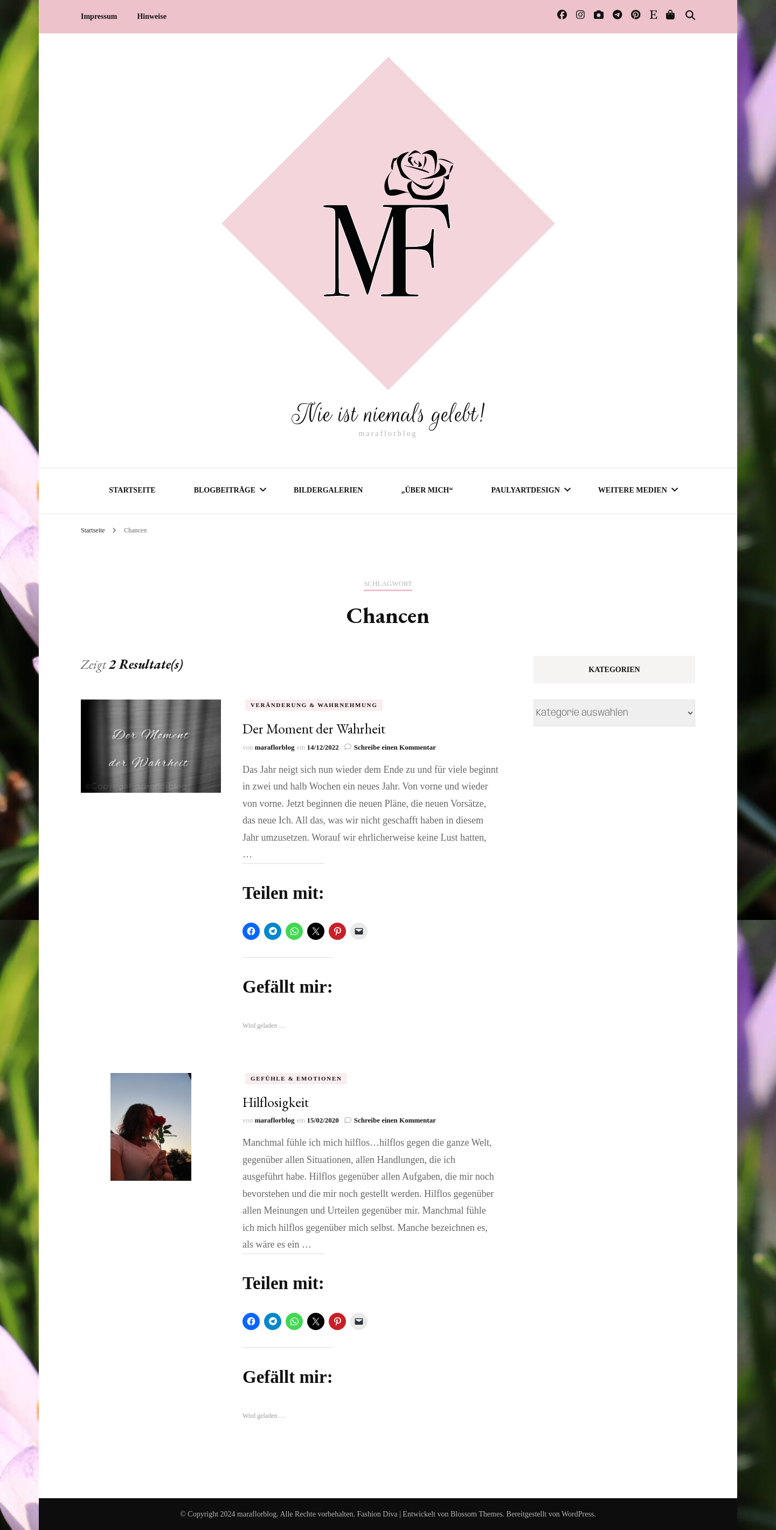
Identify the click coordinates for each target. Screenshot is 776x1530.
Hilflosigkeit (275, 1101)
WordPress (578, 1514)
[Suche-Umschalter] (690, 15)
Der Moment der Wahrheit (313, 728)
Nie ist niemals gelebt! (388, 413)
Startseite (132, 490)
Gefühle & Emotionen (296, 1078)
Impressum (99, 16)
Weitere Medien (632, 490)
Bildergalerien (328, 490)
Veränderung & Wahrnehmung (314, 704)
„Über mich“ (427, 490)
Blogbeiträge (224, 490)
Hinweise (151, 16)
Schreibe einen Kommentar (395, 747)
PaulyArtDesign (525, 490)
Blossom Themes (477, 1514)
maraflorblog (275, 747)
